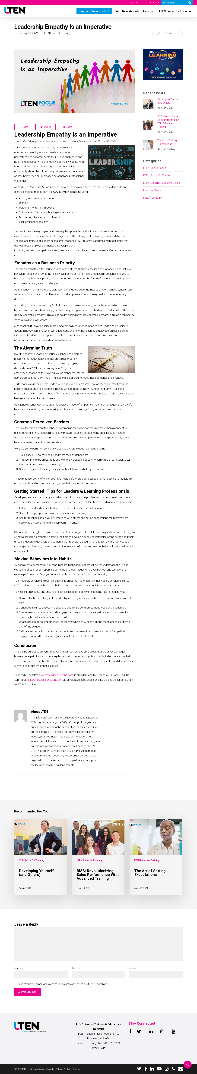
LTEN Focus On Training (175, 11)
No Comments (167, 33)
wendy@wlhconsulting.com (57, 675)
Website (133, 968)
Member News (152, 190)
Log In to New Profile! (94, 11)
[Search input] (174, 2)
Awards (149, 11)
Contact (154, 2)
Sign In (134, 2)
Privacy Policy (98, 1047)
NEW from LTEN (153, 197)
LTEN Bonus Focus (154, 167)
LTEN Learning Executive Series (161, 182)
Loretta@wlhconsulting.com (46, 679)
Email (76, 968)
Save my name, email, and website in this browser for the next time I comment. (63, 984)
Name (18, 968)
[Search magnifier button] (190, 2)
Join (144, 2)
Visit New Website (127, 11)
